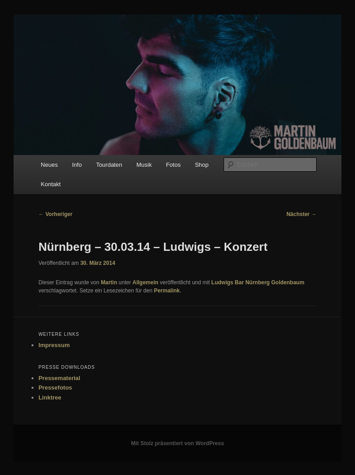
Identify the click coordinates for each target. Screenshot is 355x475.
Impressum (54, 345)
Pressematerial (59, 378)
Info (77, 164)
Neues (49, 164)
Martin (109, 282)
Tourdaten (109, 164)
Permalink (167, 290)
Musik (144, 164)
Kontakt (51, 184)
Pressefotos (55, 387)
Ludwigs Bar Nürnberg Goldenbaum (257, 282)
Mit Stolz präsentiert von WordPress (177, 443)
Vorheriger (55, 214)
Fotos (173, 164)
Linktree (49, 397)
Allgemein (145, 282)
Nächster (301, 214)
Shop (201, 164)
